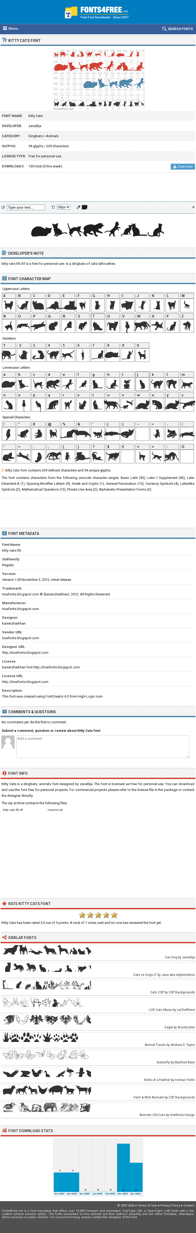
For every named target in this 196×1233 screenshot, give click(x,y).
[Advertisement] (98, 187)
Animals (52, 136)
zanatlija (34, 126)
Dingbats (35, 136)
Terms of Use (147, 1205)
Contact (189, 1205)
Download (183, 166)
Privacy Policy (170, 1205)
